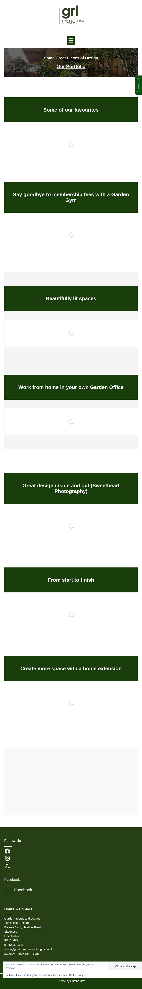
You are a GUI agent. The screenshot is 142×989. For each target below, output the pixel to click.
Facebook (12, 880)
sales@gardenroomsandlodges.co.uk (28, 949)
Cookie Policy (76, 975)
